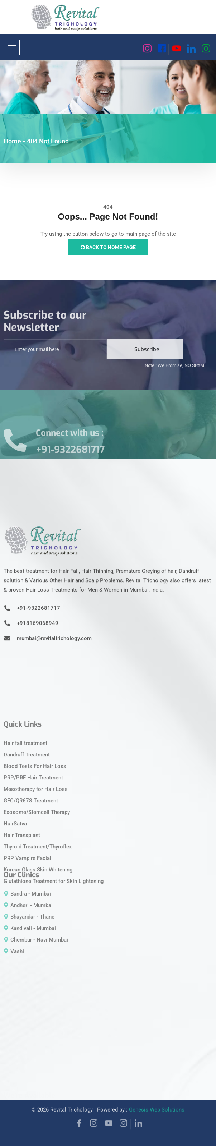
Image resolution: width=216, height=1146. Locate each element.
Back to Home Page (108, 247)
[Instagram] (146, 49)
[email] (55, 359)
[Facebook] (161, 49)
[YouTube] (108, 1112)
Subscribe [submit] (146, 359)
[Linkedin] (190, 49)
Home (12, 141)
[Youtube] (176, 49)
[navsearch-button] (134, 46)
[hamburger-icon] (12, 47)
